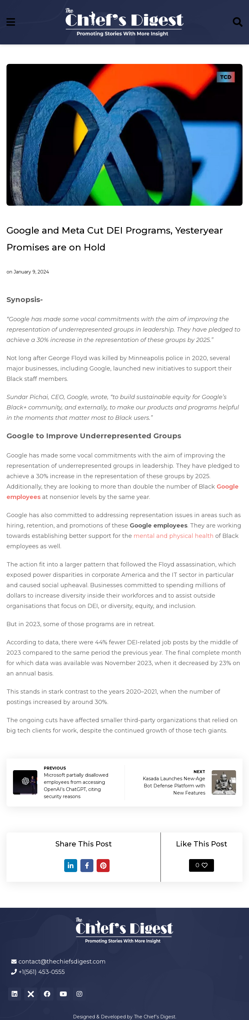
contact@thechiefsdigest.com (62, 961)
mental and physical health (174, 536)
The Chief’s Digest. (155, 1017)
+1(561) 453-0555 (41, 972)
